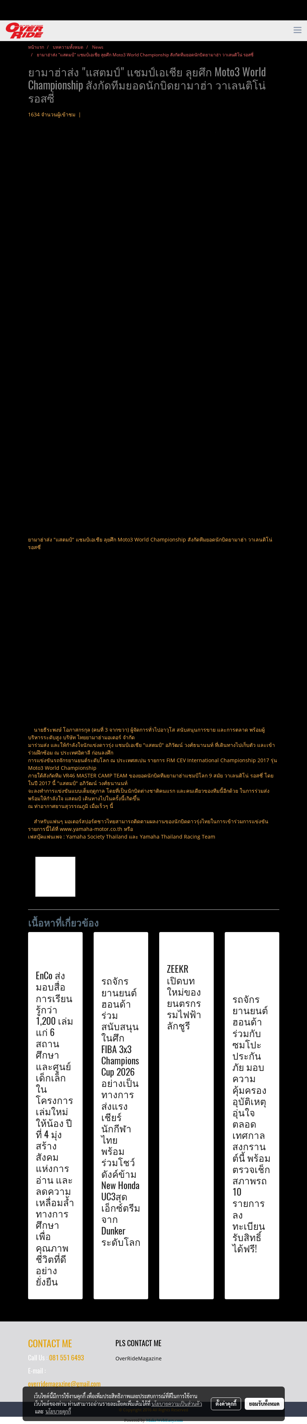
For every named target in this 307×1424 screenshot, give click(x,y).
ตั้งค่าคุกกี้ (226, 1403)
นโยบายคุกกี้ (58, 1411)
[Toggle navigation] (298, 31)
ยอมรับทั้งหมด (264, 1403)
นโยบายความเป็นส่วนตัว (176, 1403)
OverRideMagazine (138, 1358)
